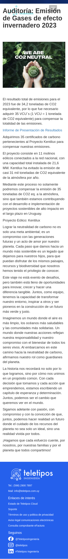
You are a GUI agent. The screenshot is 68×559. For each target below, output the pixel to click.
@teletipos (21, 545)
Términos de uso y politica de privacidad (30, 514)
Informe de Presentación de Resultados (32, 130)
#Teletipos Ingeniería (27, 551)
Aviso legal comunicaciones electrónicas (30, 520)
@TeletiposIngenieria (27, 539)
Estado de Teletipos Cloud (23, 503)
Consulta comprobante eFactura (26, 525)
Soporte (12, 509)
